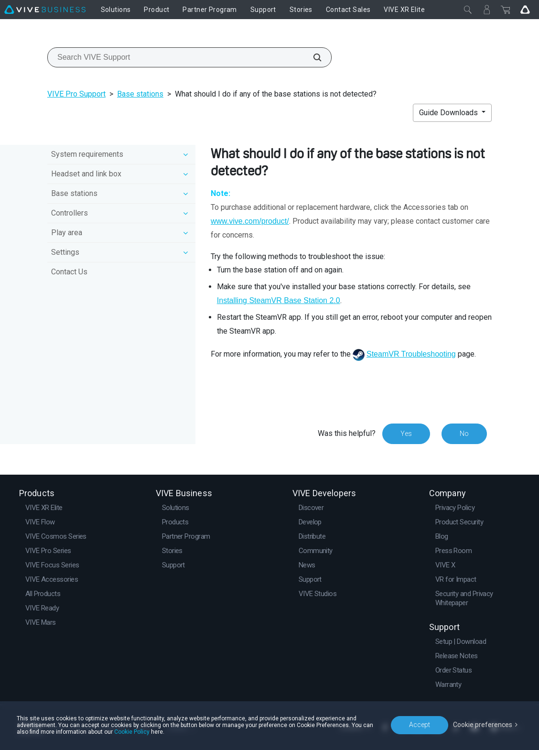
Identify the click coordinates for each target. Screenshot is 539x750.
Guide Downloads (449, 112)
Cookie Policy (132, 731)
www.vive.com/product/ (250, 221)
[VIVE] (45, 9)
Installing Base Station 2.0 (278, 300)
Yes (406, 433)
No (464, 433)
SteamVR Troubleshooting (411, 354)
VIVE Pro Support (76, 93)
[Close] (467, 9)
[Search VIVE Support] (312, 57)
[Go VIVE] (525, 9)
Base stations (140, 93)
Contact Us (69, 271)
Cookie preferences (482, 724)
